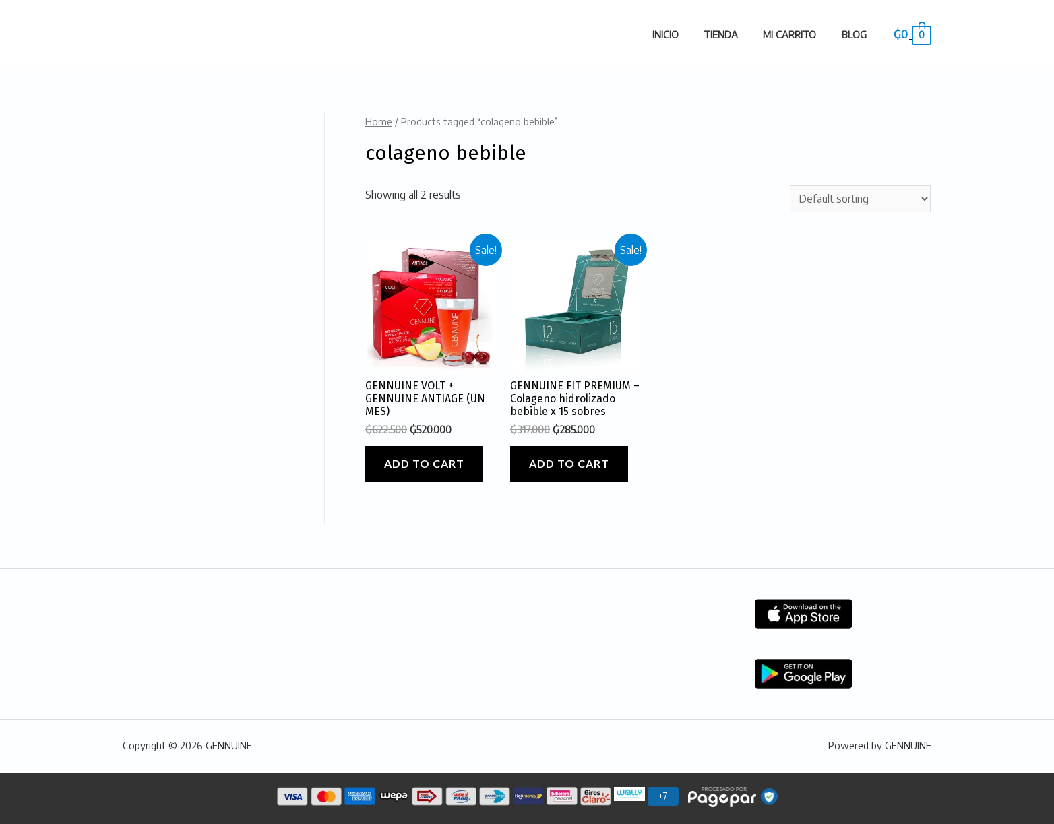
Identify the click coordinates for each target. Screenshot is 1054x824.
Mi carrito (798, 34)
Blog (856, 34)
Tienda (735, 34)
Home (378, 121)
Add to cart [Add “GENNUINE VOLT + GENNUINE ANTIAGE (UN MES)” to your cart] (424, 463)
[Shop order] (860, 198)
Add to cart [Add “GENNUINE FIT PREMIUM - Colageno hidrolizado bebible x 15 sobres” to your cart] (569, 463)
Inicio (685, 34)
